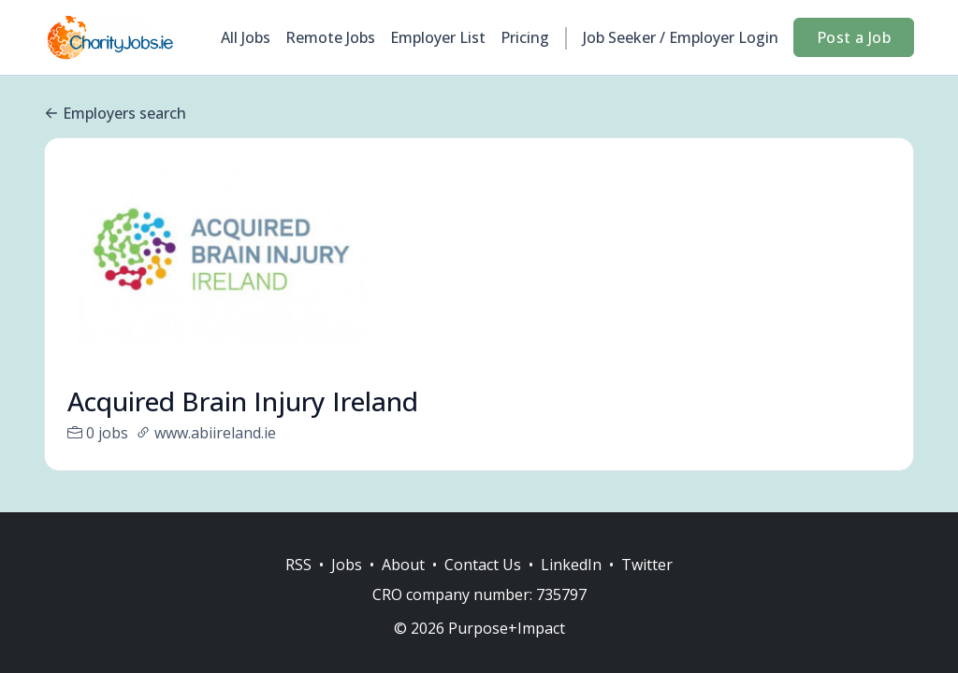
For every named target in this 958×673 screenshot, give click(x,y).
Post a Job (854, 37)
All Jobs (245, 37)
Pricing (525, 37)
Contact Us (482, 564)
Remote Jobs (330, 37)
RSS (298, 564)
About (403, 564)
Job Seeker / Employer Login (680, 37)
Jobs (346, 564)
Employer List (438, 37)
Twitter (647, 564)
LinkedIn (571, 564)
